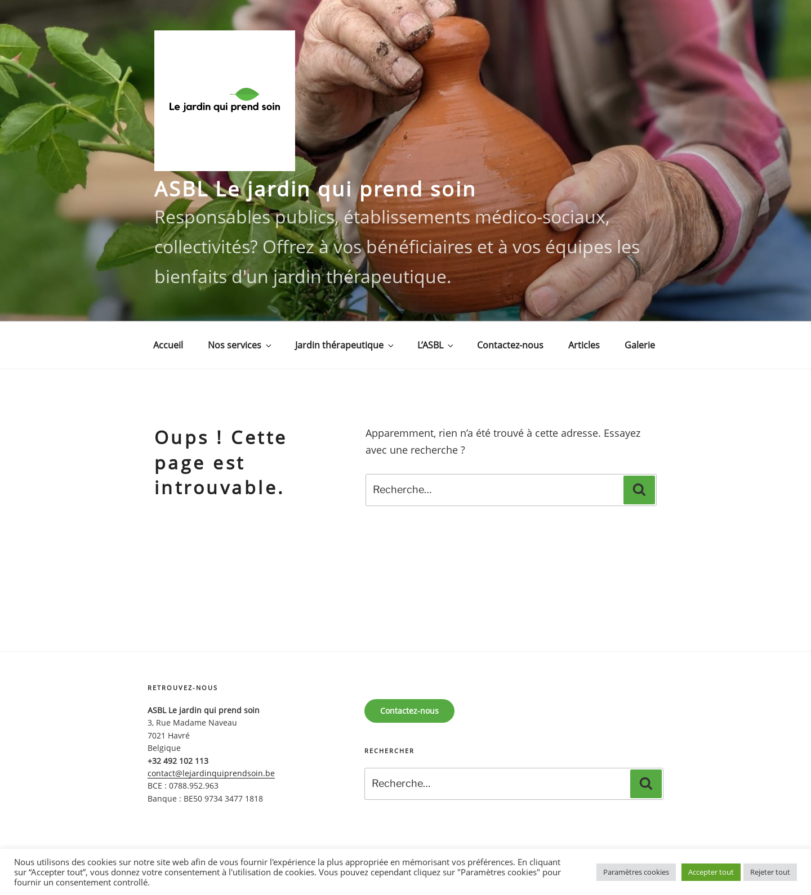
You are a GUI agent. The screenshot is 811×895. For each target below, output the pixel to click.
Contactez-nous (510, 345)
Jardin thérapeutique (345, 345)
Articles (584, 345)
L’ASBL (436, 345)
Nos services (240, 345)
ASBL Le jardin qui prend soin (315, 189)
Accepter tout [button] (711, 872)
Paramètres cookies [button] (636, 872)
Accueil (168, 345)
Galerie (640, 345)
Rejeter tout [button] (770, 872)
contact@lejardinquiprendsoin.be (211, 773)
